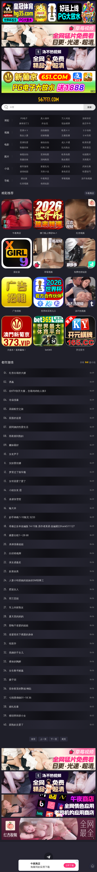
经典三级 (45, 147)
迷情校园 (24, 171)
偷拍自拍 (45, 142)
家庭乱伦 (45, 166)
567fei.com (48, 100)
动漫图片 (86, 154)
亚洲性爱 (24, 142)
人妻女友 (66, 166)
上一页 (43, 739)
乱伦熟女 (66, 147)
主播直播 (66, 135)
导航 (6, 180)
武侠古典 (86, 166)
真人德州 (45, 118)
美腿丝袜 (24, 159)
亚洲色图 (45, 154)
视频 (6, 132)
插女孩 (24, 178)
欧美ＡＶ (66, 130)
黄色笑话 (66, 171)
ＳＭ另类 (86, 135)
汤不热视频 (86, 178)
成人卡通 (66, 142)
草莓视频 (66, 178)
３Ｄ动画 (86, 130)
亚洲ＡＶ (24, 130)
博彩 (6, 120)
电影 (6, 144)
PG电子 (24, 118)
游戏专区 (86, 118)
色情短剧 (45, 183)
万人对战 (66, 118)
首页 (33, 739)
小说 (6, 168)
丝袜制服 (45, 135)
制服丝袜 (24, 147)
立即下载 (69, 865)
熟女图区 (66, 159)
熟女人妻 (24, 135)
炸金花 (45, 123)
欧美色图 (66, 154)
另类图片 (86, 159)
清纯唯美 (45, 159)
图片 (6, 156)
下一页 (54, 739)
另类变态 (86, 147)
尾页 (64, 739)
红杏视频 (24, 183)
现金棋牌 (66, 123)
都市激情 (24, 166)
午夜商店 (45, 178)
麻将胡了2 (24, 123)
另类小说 (45, 171)
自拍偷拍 (45, 130)
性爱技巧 (86, 171)
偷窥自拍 (24, 154)
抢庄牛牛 (86, 123)
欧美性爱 (86, 142)
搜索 (89, 107)
